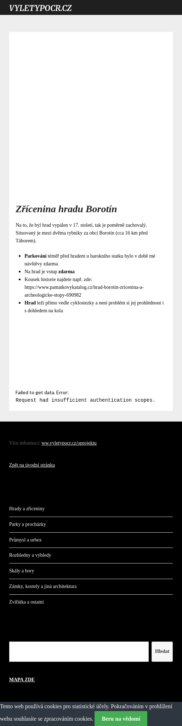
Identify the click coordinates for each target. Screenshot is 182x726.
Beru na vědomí (121, 718)
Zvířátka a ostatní (26, 601)
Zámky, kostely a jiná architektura (43, 585)
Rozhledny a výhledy (30, 554)
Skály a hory (21, 570)
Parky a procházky (27, 523)
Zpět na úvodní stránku (32, 464)
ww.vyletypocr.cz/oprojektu (68, 442)
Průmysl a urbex (25, 539)
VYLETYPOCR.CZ (40, 8)
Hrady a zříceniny (27, 508)
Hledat (162, 650)
